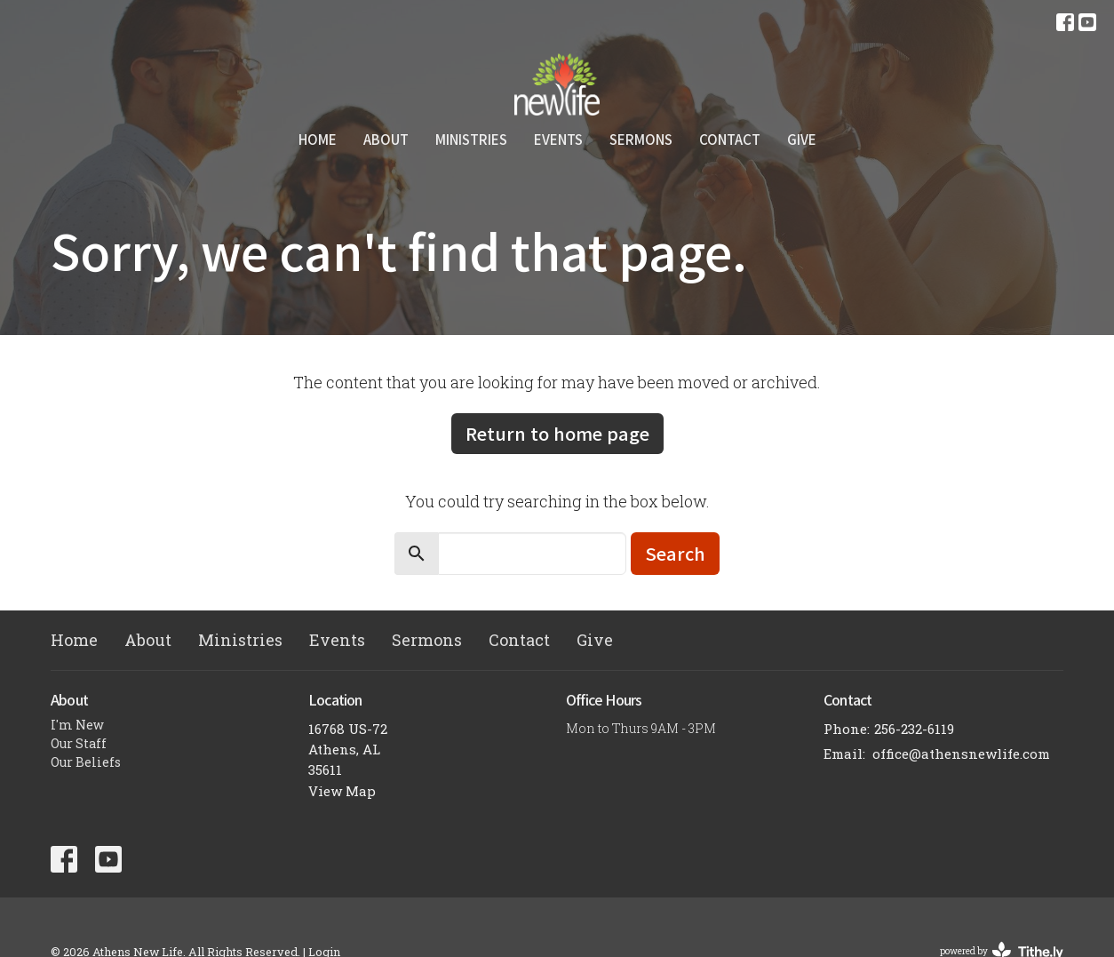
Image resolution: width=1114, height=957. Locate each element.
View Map (342, 791)
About (386, 139)
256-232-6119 (914, 729)
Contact (729, 139)
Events (558, 139)
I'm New (77, 724)
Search (675, 553)
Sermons (640, 139)
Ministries (471, 139)
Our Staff (79, 743)
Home (317, 139)
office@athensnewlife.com (961, 753)
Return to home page (557, 433)
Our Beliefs (86, 762)
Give (801, 139)
